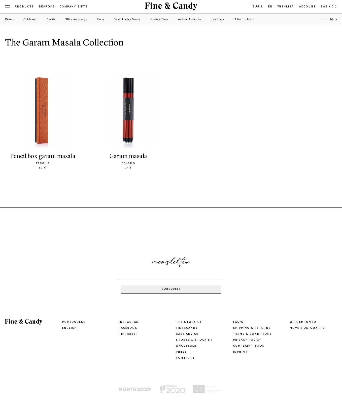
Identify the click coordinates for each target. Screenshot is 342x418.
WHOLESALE (186, 346)
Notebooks (30, 19)
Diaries (9, 19)
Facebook (128, 328)
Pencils (50, 19)
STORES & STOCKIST (194, 340)
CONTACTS (185, 358)
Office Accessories (76, 19)
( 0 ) (333, 6)
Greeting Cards (159, 19)
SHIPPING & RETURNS (252, 328)
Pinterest (128, 334)
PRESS (181, 352)
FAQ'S (238, 322)
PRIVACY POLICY (247, 340)
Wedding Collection (190, 19)
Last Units (217, 19)
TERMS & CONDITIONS (252, 334)
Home (100, 19)
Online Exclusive (244, 19)
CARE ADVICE (187, 334)
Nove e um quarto (307, 328)
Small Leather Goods (127, 19)
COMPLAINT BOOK (249, 346)
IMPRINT (240, 352)
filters (333, 19)
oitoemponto (303, 322)
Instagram (129, 322)
